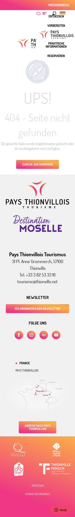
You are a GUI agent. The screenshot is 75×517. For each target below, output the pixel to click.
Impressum (38, 485)
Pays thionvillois (27, 370)
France (24, 363)
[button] (54, 13)
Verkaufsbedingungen (37, 494)
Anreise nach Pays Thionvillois (38, 427)
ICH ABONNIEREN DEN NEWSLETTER (37, 309)
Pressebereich (58, 5)
